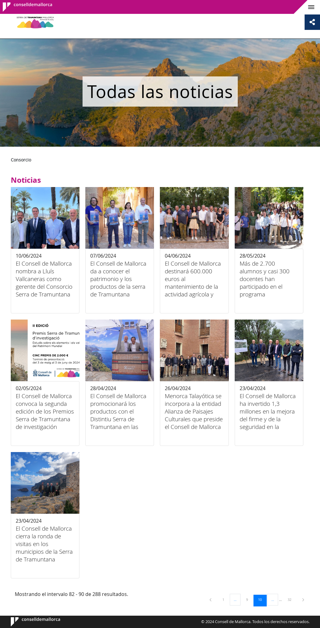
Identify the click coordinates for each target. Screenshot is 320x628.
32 (291, 599)
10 (262, 599)
